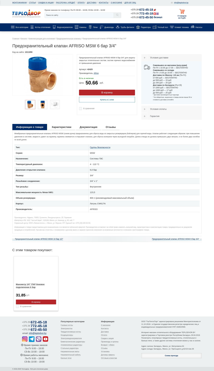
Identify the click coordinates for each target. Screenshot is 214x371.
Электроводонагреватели (71, 338)
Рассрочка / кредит (65, 3)
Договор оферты (108, 355)
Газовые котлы (67, 325)
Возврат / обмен (107, 345)
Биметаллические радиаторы (73, 342)
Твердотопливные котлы (71, 332)
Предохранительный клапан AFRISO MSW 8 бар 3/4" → (177, 239)
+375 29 (142, 9)
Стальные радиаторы (70, 348)
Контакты (103, 3)
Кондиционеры (67, 335)
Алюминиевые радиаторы (71, 345)
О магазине (116, 3)
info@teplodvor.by (181, 3)
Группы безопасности (100, 147)
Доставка (91, 3)
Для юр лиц (130, 3)
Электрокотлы (66, 328)
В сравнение (89, 108)
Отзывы (104, 348)
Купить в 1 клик (107, 100)
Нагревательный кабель (71, 355)
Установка (105, 351)
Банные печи (66, 358)
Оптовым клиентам (109, 358)
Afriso (96, 73)
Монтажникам (19, 3)
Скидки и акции (46, 3)
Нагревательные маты (70, 351)
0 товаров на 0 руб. (182, 17)
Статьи (32, 3)
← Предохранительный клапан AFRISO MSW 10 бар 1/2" (37, 239)
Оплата (81, 3)
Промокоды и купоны (109, 342)
